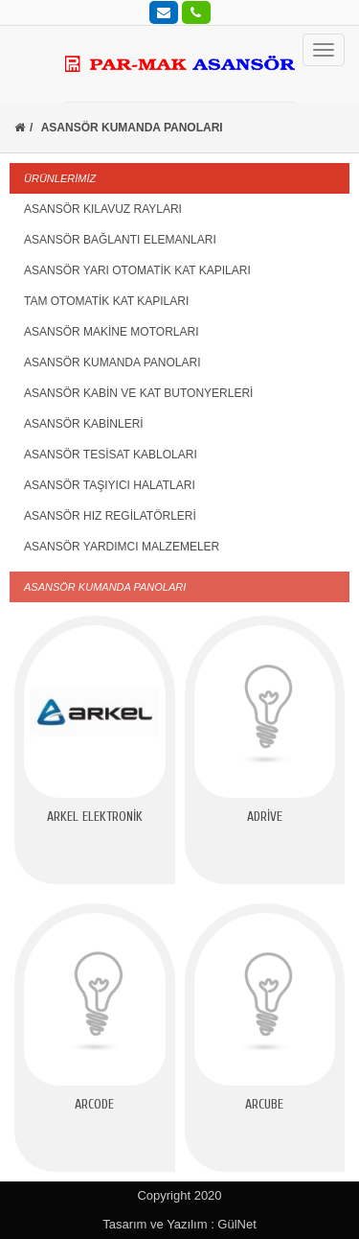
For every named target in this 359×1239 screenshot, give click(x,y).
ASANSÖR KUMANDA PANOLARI (112, 362)
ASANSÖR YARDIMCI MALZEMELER (121, 546)
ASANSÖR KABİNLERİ (84, 424)
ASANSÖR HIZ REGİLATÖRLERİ (110, 516)
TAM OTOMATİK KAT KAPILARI (106, 301)
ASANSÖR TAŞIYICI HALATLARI (109, 485)
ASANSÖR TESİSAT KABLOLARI (110, 454)
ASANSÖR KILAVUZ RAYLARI (103, 209)
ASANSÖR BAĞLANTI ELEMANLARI (120, 239)
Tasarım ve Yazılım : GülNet (179, 1224)
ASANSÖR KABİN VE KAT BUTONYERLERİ (138, 393)
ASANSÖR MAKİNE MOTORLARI (111, 332)
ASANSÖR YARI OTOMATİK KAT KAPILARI (137, 270)
